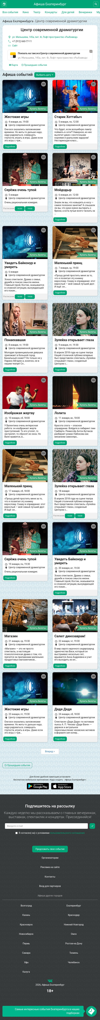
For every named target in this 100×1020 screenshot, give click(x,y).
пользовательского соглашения (67, 833)
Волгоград (26, 905)
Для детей (68, 12)
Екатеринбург (74, 905)
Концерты (51, 12)
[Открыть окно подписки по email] (91, 1011)
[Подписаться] (92, 826)
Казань (26, 915)
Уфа (26, 962)
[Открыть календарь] (4, 4)
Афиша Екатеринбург (50, 4)
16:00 (19, 208)
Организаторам (50, 857)
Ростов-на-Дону (73, 943)
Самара (26, 953)
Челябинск (74, 962)
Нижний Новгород (74, 924)
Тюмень (73, 953)
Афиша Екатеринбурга (17, 21)
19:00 (29, 208)
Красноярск (26, 924)
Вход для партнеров (50, 886)
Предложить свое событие (50, 849)
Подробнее (10, 146)
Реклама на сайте (50, 867)
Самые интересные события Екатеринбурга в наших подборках (47, 1011)
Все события (10, 12)
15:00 (69, 516)
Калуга (26, 971)
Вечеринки (85, 12)
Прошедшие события (34, 65)
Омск (74, 934)
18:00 (80, 516)
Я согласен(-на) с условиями (50, 833)
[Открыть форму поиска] (96, 4)
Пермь (26, 943)
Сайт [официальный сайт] (12, 45)
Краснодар (74, 915)
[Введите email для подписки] (46, 826)
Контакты (50, 876)
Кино (26, 12)
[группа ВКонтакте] (50, 981)
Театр (36, 12)
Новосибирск (26, 934)
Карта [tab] (13, 65)
